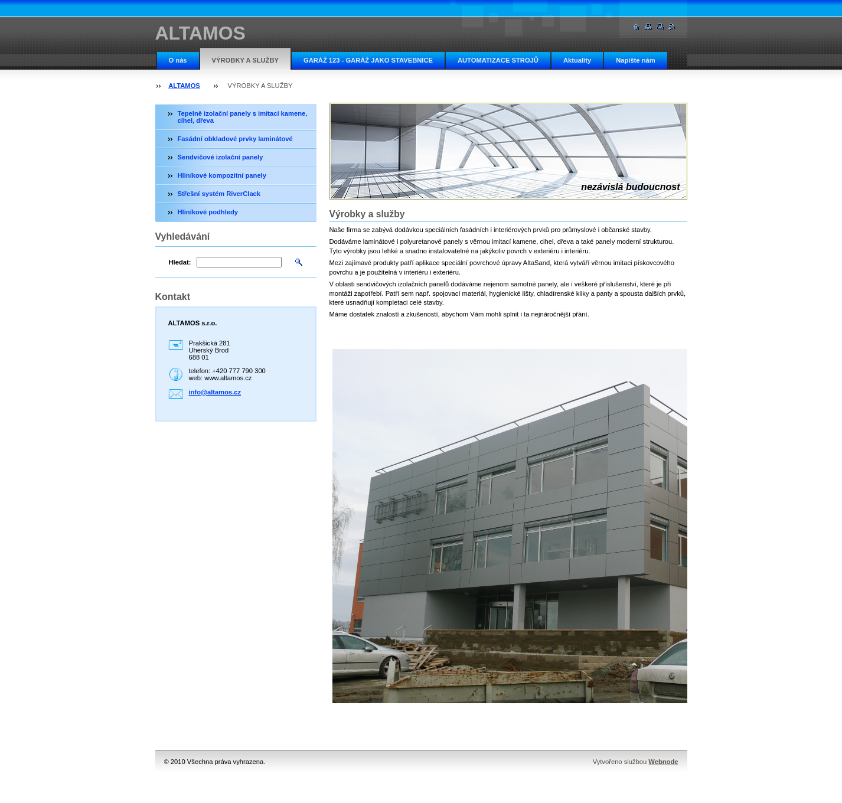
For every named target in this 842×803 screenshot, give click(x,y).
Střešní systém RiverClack (219, 193)
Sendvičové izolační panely (220, 157)
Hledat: (180, 262)
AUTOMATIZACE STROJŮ (498, 60)
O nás (178, 60)
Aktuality (577, 60)
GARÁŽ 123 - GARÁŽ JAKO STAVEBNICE (368, 60)
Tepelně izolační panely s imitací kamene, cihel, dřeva (243, 117)
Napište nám (635, 60)
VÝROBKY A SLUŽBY (245, 60)
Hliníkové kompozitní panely (222, 175)
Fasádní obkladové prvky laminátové (235, 138)
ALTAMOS (184, 85)
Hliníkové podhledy (208, 212)
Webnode (663, 761)
